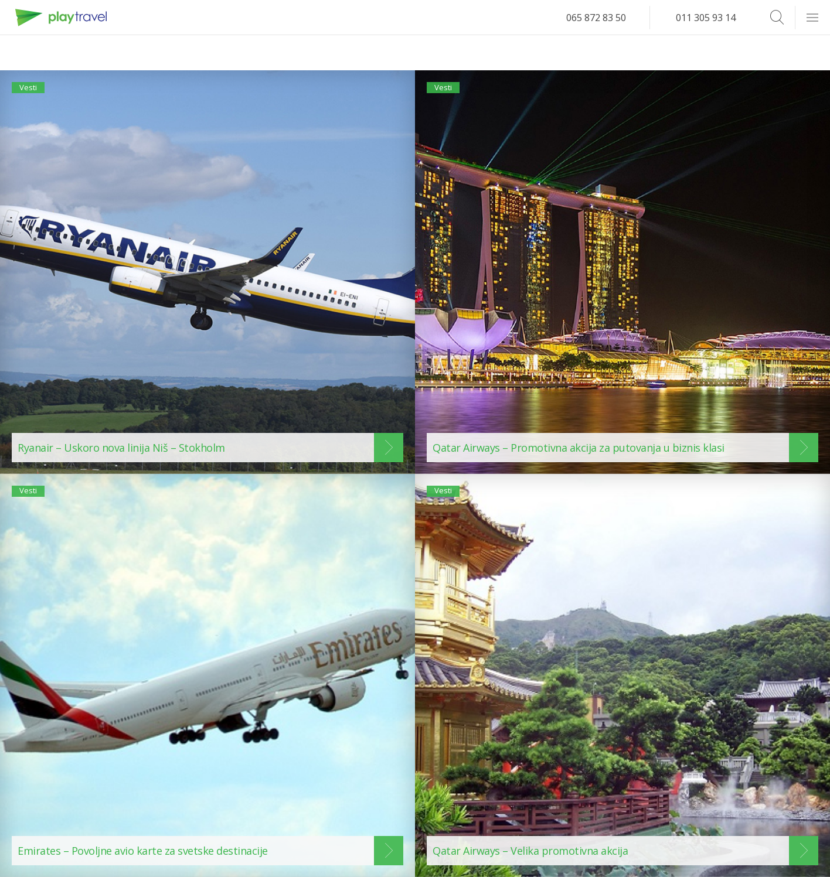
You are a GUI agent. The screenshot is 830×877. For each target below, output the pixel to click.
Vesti (34, 92)
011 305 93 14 (706, 17)
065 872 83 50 (596, 17)
